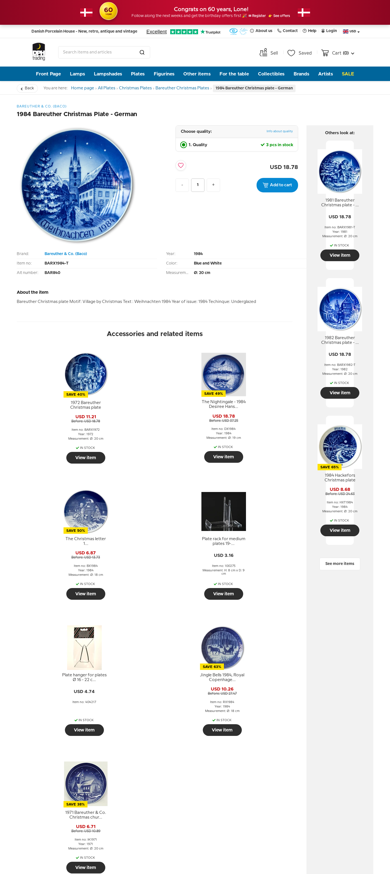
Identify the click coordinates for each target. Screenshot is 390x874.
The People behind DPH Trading (151, 744)
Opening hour (139, 765)
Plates (138, 74)
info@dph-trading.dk (317, 793)
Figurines (164, 74)
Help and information (67, 724)
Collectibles (271, 74)
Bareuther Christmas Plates (195, 88)
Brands (301, 74)
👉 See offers (285, 16)
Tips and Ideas (55, 765)
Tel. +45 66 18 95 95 (315, 781)
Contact (287, 31)
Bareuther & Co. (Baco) (66, 254)
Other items (197, 74)
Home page (84, 88)
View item (50, 458)
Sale (348, 74)
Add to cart (277, 185)
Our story (134, 757)
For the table (234, 74)
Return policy (54, 740)
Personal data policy (61, 757)
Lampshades (108, 74)
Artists (325, 74)
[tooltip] (50, 405)
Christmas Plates (145, 88)
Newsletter (223, 724)
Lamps (77, 74)
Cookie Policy (54, 774)
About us (261, 31)
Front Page (48, 74)
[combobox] (104, 52)
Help (309, 31)
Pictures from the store (150, 774)
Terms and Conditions (63, 749)
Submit (252, 790)
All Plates (112, 88)
